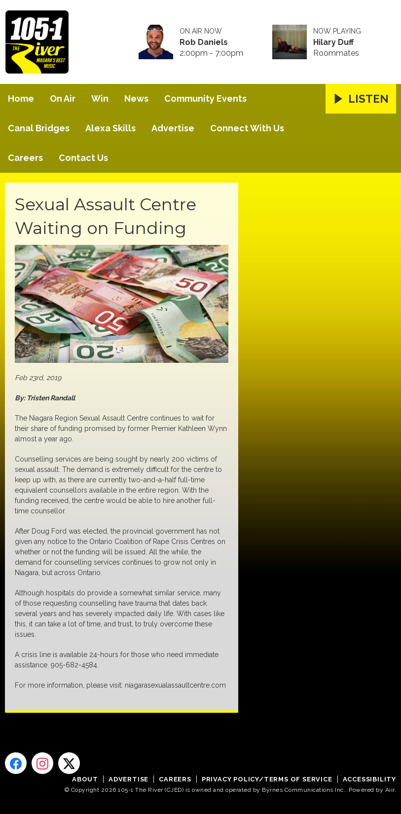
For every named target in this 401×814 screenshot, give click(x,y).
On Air (62, 98)
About (85, 779)
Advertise (172, 128)
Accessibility (369, 779)
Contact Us (83, 158)
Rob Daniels (204, 42)
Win (100, 98)
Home (21, 98)
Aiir (390, 789)
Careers (25, 158)
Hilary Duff (333, 42)
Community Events (205, 98)
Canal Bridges (39, 128)
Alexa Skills (110, 128)
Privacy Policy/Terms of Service (267, 779)
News (136, 98)
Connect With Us (247, 128)
